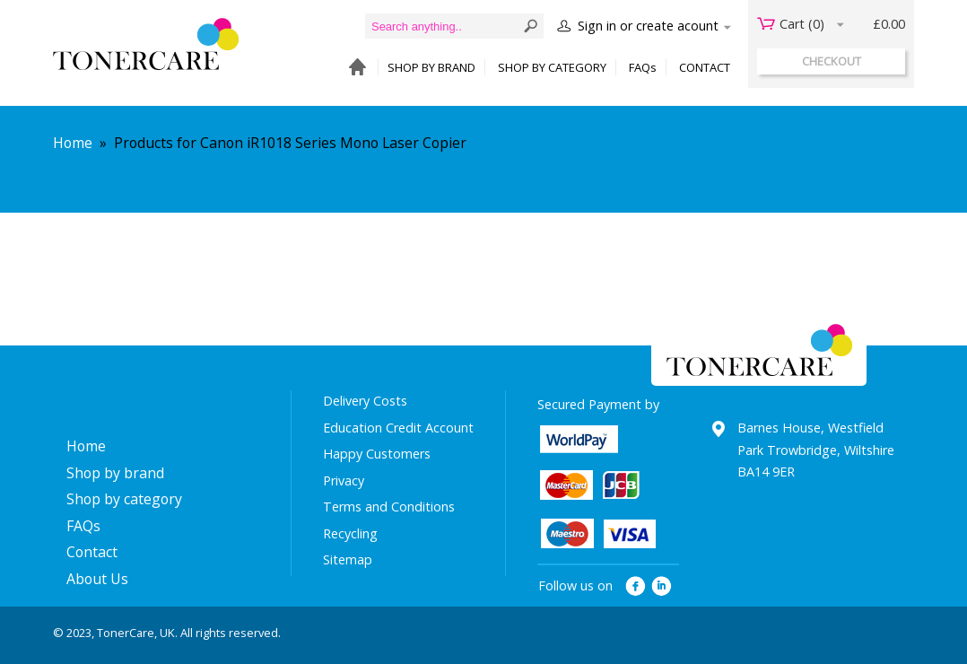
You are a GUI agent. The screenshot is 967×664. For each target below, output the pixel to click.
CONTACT (704, 67)
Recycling (350, 533)
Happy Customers (377, 453)
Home (72, 143)
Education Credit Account (398, 427)
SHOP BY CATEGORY (552, 67)
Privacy (343, 480)
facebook (635, 586)
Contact (92, 552)
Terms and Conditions (389, 506)
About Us (97, 579)
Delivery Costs (365, 400)
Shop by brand (115, 473)
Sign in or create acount (648, 25)
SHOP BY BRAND (431, 67)
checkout (831, 61)
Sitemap (347, 559)
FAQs (643, 67)
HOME (353, 68)
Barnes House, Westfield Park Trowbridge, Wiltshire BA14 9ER (815, 449)
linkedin (662, 586)
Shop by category (124, 499)
